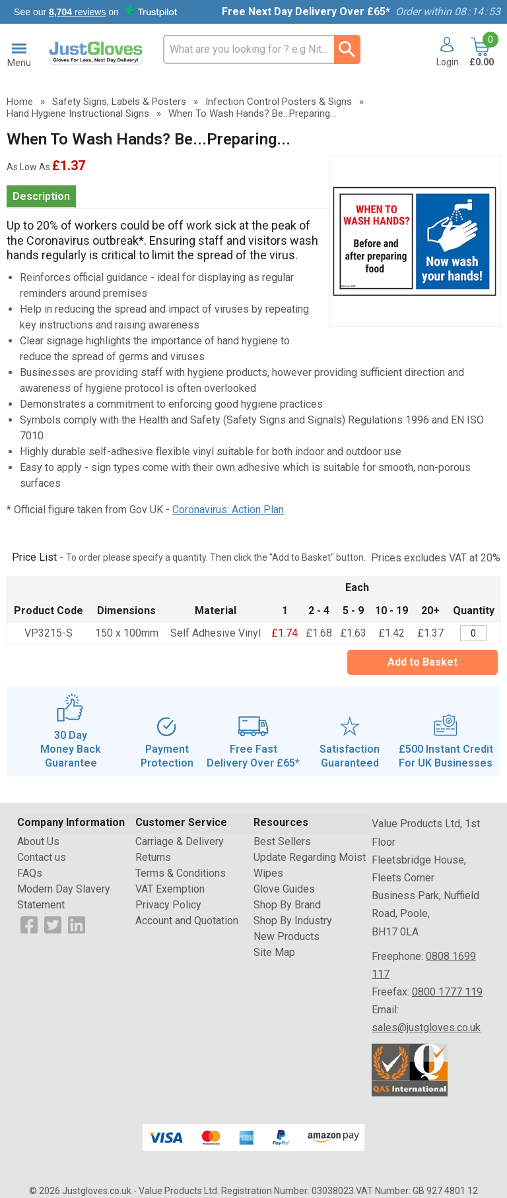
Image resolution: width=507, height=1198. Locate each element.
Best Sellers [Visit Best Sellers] (282, 841)
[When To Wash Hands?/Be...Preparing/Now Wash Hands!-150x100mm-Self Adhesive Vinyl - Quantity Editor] (473, 633)
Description (41, 196)
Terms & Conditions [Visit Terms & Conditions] (180, 873)
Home (20, 102)
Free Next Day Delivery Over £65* (306, 11)
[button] (442, 53)
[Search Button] (347, 49)
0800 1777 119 (447, 992)
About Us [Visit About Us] (38, 841)
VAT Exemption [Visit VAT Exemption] (170, 889)
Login (447, 62)
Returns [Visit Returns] (153, 857)
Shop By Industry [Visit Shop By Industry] (293, 920)
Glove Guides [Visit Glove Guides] (284, 889)
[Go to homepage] (97, 53)
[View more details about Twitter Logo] (53, 924)
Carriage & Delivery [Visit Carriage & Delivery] (179, 841)
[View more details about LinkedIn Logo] (76, 924)
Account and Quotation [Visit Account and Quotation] (186, 920)
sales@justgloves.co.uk (426, 1027)
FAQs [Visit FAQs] (29, 873)
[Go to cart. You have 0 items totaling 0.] (480, 53)
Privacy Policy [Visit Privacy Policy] (168, 904)
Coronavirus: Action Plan (228, 509)
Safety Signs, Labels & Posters (119, 102)
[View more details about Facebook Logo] (29, 924)
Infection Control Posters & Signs (278, 102)
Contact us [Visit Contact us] (41, 857)
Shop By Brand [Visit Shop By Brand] (287, 904)
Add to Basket (422, 662)
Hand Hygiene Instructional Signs (78, 113)
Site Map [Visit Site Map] (274, 952)
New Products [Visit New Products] (287, 936)
